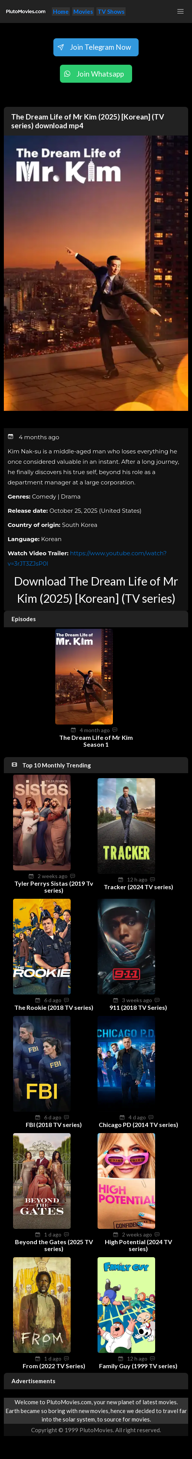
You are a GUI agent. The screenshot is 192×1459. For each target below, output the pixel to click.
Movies (83, 11)
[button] (180, 11)
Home (61, 11)
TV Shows (111, 11)
